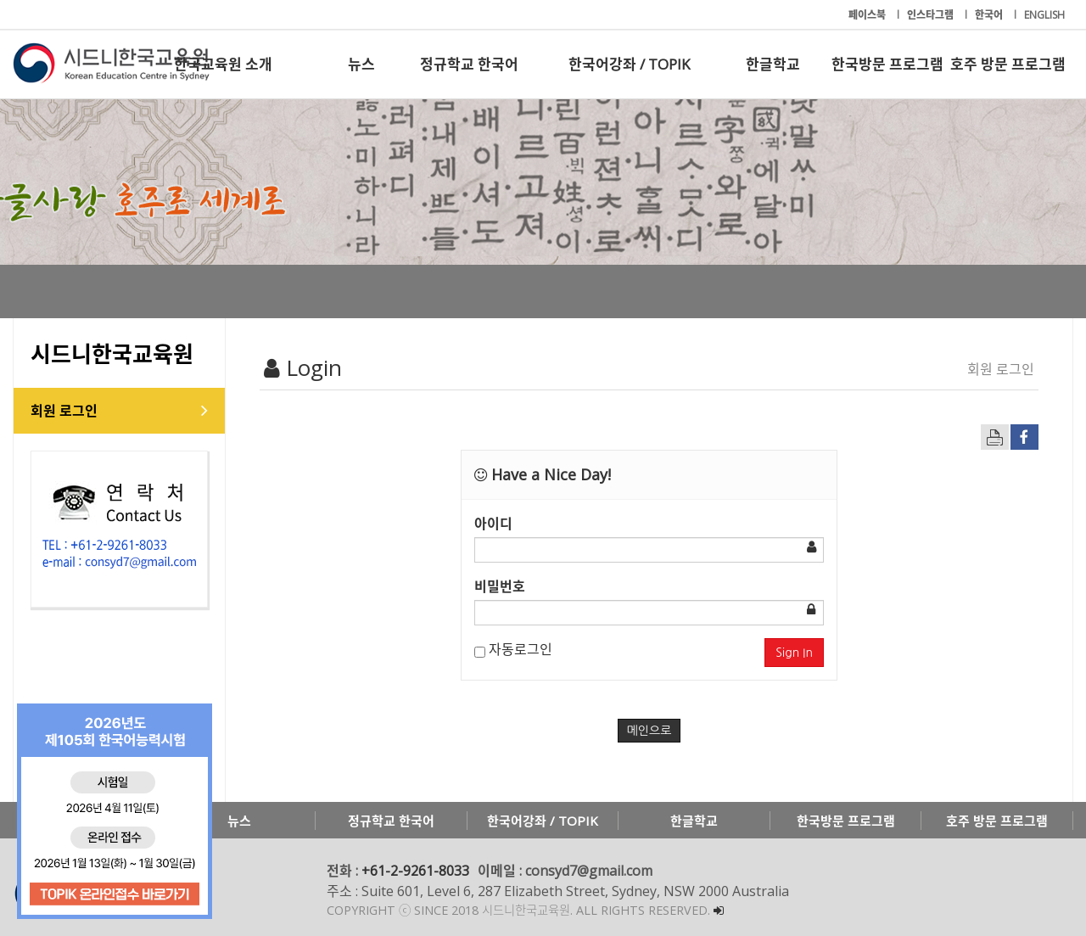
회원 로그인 (64, 410)
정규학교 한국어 (469, 64)
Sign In (794, 653)
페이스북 (868, 15)
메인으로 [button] (649, 731)
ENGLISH (1044, 15)
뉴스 (361, 64)
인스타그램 (931, 15)
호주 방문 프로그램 (1008, 64)
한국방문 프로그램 (887, 64)
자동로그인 (513, 649)
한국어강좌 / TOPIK (629, 64)
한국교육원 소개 (223, 64)
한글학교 (773, 64)
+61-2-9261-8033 (415, 870)
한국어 (990, 15)
